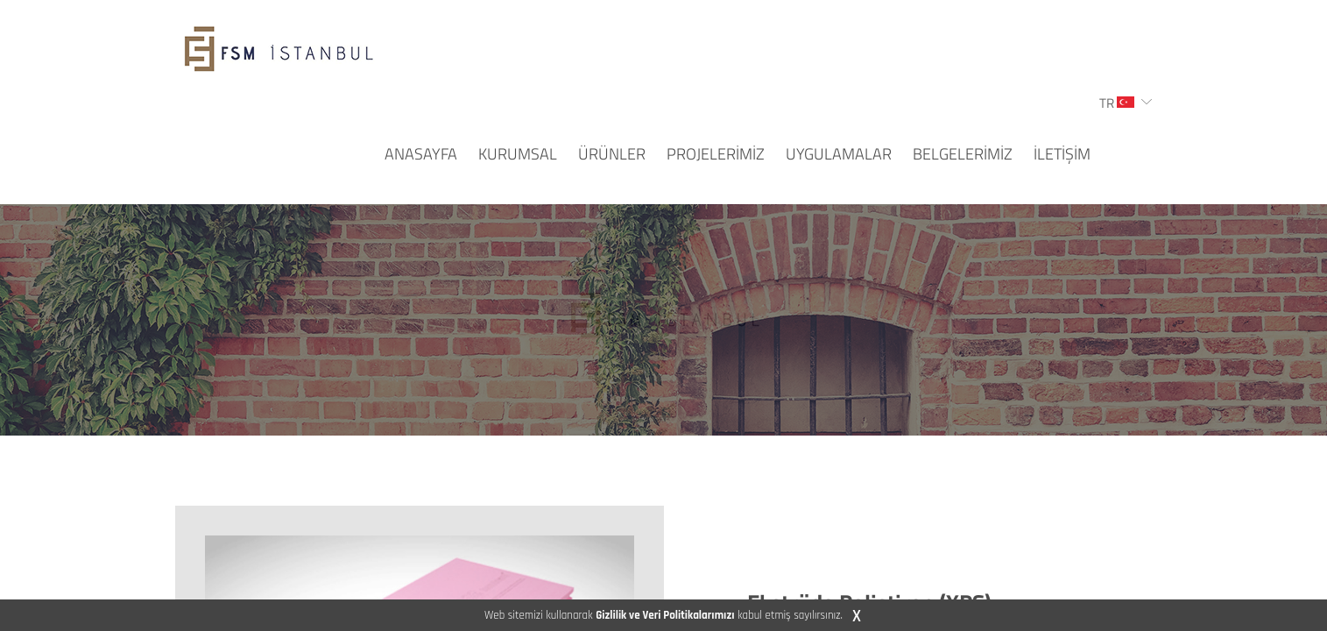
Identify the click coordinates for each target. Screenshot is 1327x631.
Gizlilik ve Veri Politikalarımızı (665, 615)
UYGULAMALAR (839, 154)
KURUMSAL (517, 154)
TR (1116, 103)
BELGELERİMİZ (963, 154)
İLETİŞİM (1062, 154)
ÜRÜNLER (612, 154)
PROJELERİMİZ (716, 154)
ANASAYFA (421, 154)
